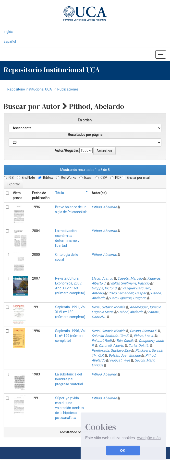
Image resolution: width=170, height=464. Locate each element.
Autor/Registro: (67, 151)
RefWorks (66, 178)
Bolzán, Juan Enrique (125, 355)
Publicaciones (68, 89)
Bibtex (45, 178)
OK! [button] (123, 450)
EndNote (26, 178)
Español (10, 41)
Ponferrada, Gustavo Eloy (111, 350)
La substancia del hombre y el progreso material (69, 379)
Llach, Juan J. (102, 278)
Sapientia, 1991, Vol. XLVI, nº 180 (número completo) (70, 312)
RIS (9, 178)
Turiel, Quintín (139, 346)
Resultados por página (85, 135)
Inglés (8, 32)
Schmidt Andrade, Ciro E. (110, 336)
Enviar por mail (136, 178)
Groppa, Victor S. (104, 288)
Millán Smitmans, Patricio (130, 283)
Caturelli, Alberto (111, 346)
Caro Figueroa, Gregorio (128, 298)
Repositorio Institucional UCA (29, 89)
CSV (101, 178)
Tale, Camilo (125, 341)
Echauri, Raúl (101, 341)
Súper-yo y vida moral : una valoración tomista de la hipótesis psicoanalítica (69, 408)
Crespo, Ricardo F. (143, 331)
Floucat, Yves (120, 360)
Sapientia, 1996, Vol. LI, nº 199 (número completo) (70, 336)
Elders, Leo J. (144, 336)
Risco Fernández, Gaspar (127, 293)
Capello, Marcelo (130, 278)
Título (59, 193)
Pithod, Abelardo (104, 207)
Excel (85, 178)
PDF (115, 178)
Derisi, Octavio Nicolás (108, 307)
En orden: (85, 120)
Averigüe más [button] (149, 438)
